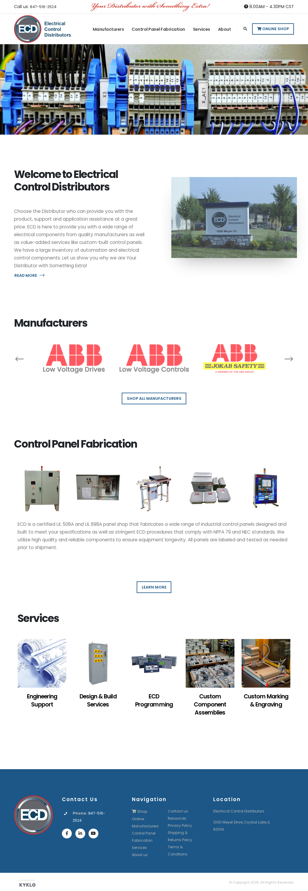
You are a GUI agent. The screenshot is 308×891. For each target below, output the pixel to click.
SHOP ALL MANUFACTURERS (154, 398)
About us (140, 854)
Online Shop (273, 28)
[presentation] (19, 359)
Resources (178, 818)
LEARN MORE (154, 587)
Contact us (178, 811)
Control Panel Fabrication (158, 29)
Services (201, 29)
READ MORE (29, 275)
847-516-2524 (45, 7)
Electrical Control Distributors (241, 811)
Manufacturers (108, 29)
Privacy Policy (180, 825)
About (224, 29)
